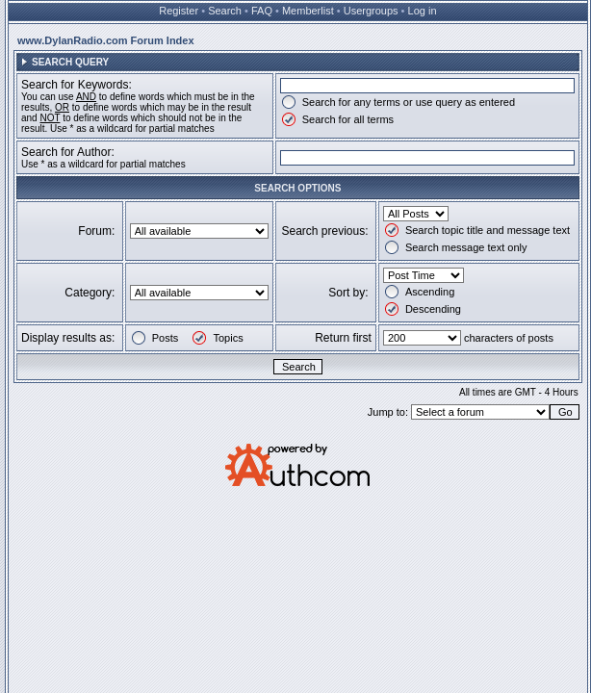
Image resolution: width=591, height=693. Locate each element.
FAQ (261, 10)
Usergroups (371, 10)
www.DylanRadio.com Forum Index (105, 40)
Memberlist (308, 10)
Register (178, 10)
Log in (422, 10)
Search (225, 10)
